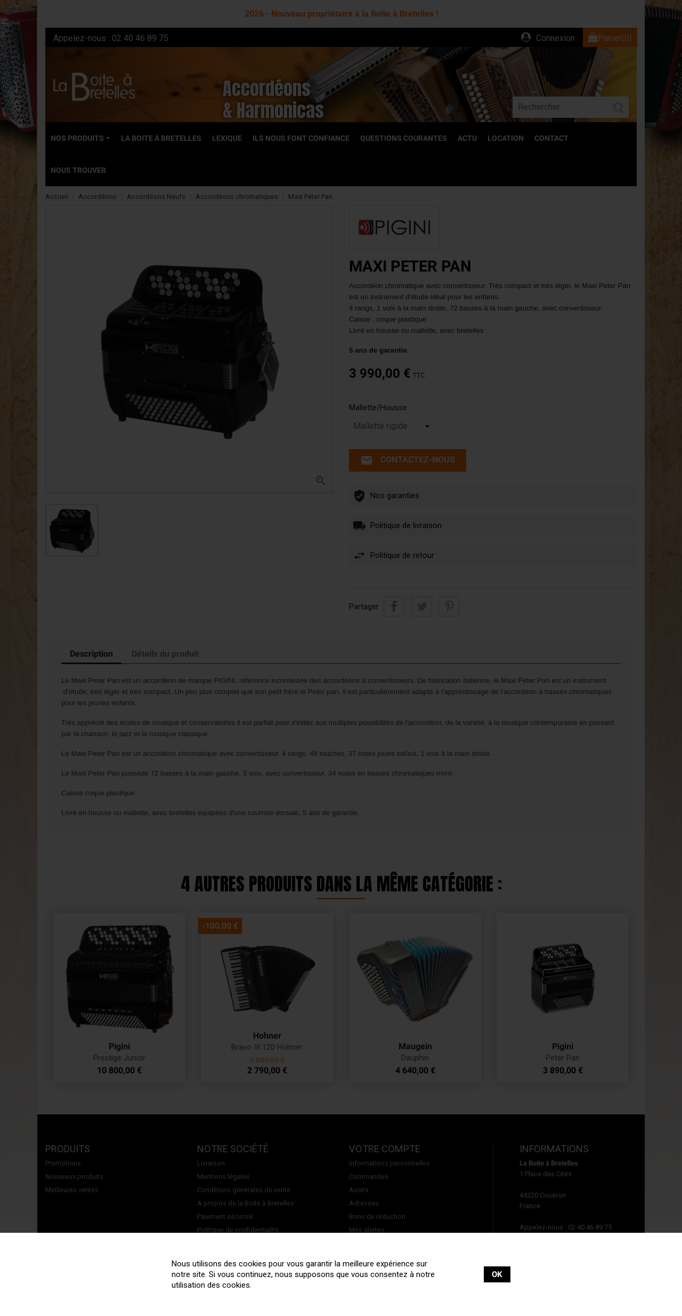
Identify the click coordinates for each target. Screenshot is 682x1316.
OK (497, 1274)
